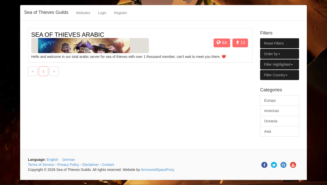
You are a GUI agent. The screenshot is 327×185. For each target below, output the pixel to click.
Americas (271, 111)
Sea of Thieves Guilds (46, 12)
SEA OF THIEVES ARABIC (67, 34)
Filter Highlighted (278, 64)
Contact (108, 165)
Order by (272, 54)
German (68, 160)
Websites (83, 13)
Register (120, 13)
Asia (267, 131)
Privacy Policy (68, 165)
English (52, 160)
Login (102, 13)
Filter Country (276, 75)
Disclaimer (90, 165)
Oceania (270, 121)
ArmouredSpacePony (157, 170)
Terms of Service (41, 165)
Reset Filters (274, 43)
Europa (269, 100)
